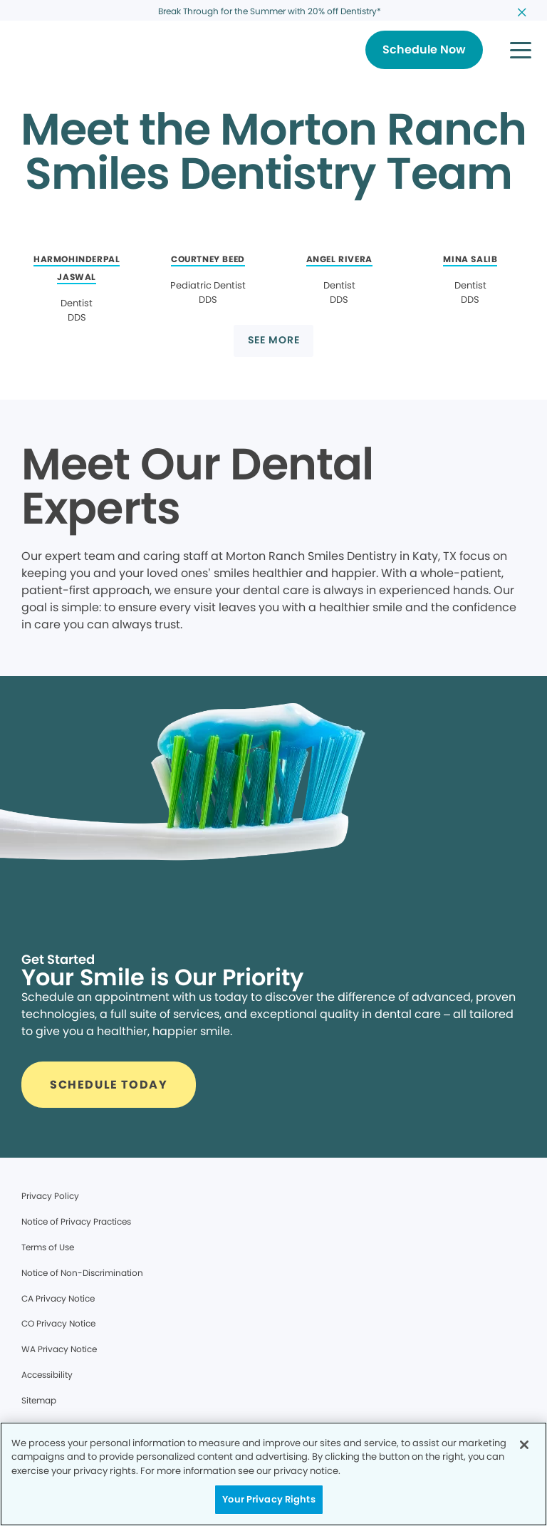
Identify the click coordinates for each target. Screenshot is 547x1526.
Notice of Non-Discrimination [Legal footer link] (82, 1273)
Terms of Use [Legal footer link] (47, 1247)
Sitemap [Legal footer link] (38, 1400)
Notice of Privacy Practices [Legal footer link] (76, 1221)
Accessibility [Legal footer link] (47, 1375)
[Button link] (424, 50)
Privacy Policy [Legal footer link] (50, 1196)
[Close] (524, 1444)
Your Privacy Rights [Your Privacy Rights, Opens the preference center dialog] (268, 1499)
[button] (520, 50)
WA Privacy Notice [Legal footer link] (59, 1349)
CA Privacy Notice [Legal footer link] (58, 1298)
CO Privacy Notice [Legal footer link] (58, 1323)
